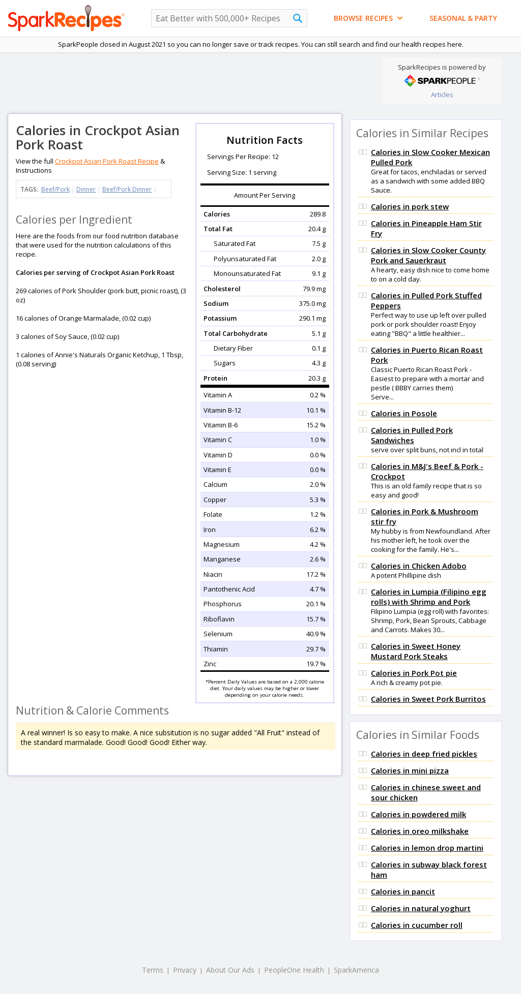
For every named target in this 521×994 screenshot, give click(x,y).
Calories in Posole (404, 413)
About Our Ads (230, 970)
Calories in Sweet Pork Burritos (428, 699)
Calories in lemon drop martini (427, 848)
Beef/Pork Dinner (127, 189)
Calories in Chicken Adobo (419, 566)
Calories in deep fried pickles (424, 754)
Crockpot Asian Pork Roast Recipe (107, 161)
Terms (152, 970)
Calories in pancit (403, 891)
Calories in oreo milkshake (420, 831)
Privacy (184, 970)
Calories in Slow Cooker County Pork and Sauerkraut (428, 255)
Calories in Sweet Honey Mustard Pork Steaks (415, 651)
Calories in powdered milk (418, 814)
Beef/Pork (55, 189)
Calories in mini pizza (410, 770)
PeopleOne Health (294, 970)
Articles (442, 94)
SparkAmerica (356, 970)
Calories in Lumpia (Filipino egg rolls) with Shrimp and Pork (428, 596)
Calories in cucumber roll (416, 925)
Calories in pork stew (410, 206)
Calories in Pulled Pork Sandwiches (412, 435)
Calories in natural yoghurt (421, 908)
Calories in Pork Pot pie (414, 673)
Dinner (86, 189)
